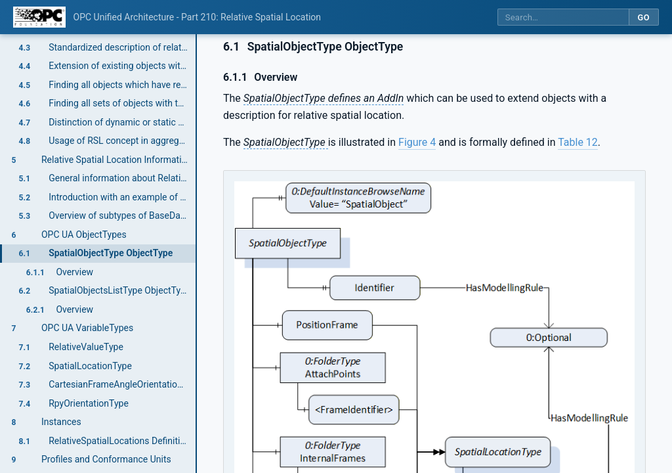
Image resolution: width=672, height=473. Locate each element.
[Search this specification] (563, 17)
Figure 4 (417, 142)
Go (643, 17)
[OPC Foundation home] (39, 17)
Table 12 (578, 142)
